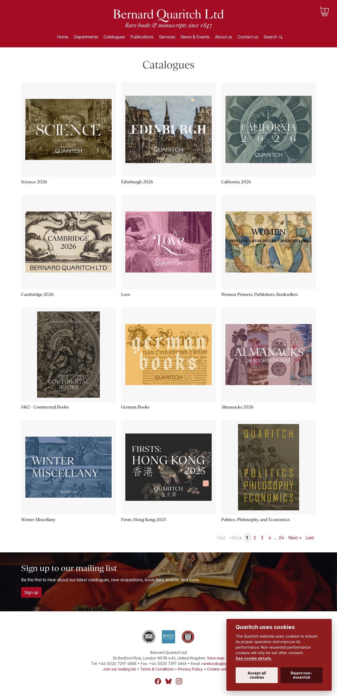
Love (125, 294)
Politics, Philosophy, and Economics (255, 519)
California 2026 (236, 181)
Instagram (179, 681)
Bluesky (168, 681)
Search (270, 36)
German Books (135, 407)
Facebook (158, 681)
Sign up (31, 592)
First (221, 537)
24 (281, 537)
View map (215, 658)
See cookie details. (254, 658)
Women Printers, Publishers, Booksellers (259, 294)
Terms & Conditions (157, 669)
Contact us (247, 36)
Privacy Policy (190, 669)
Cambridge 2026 (37, 294)
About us (223, 36)
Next (293, 537)
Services (167, 36)
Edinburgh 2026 (137, 181)
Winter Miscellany (38, 519)
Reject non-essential (301, 675)
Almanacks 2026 (237, 407)
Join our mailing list (119, 669)
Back (237, 537)
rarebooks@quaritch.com (224, 663)
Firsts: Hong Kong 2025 (143, 519)
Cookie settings (220, 669)
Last (310, 537)
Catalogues (114, 36)
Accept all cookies (257, 675)
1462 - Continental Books (45, 407)
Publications (141, 36)
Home (62, 36)
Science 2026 (34, 181)
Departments (86, 36)
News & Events (195, 36)
